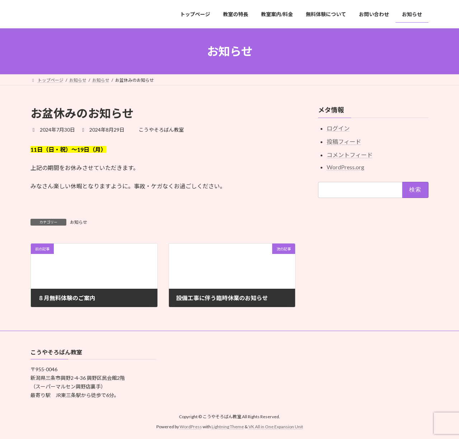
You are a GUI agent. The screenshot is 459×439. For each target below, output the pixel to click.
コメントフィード (350, 154)
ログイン (338, 128)
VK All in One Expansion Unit (276, 426)
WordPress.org (345, 167)
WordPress (191, 426)
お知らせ (78, 222)
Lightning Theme (228, 426)
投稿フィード (344, 141)
